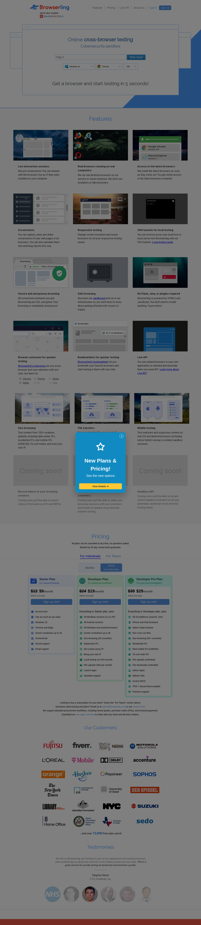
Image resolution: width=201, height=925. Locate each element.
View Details (100, 486)
